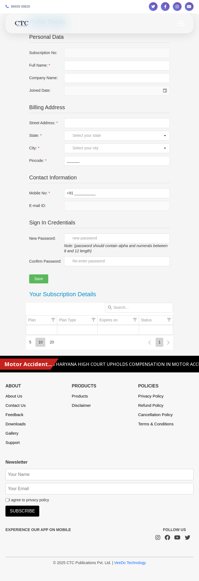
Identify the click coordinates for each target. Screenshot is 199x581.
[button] (165, 135)
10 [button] (40, 342)
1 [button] (159, 342)
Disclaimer (81, 405)
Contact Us (15, 405)
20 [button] (52, 342)
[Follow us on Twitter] (153, 6)
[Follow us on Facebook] (165, 6)
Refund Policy (151, 405)
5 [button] (30, 342)
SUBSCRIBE (22, 511)
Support (12, 442)
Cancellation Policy (155, 414)
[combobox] (112, 135)
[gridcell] (41, 329)
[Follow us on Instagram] (177, 6)
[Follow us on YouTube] (189, 6)
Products (80, 396)
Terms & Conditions (156, 424)
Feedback (14, 414)
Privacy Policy (151, 396)
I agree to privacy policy (27, 500)
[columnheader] (41, 320)
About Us (13, 396)
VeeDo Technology (130, 563)
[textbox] (117, 65)
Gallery (12, 433)
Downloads (15, 424)
